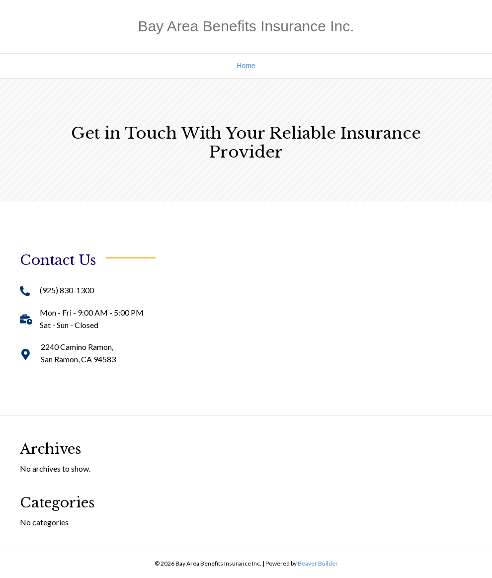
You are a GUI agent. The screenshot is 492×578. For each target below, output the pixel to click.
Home (246, 66)
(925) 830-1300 (67, 290)
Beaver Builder (318, 563)
